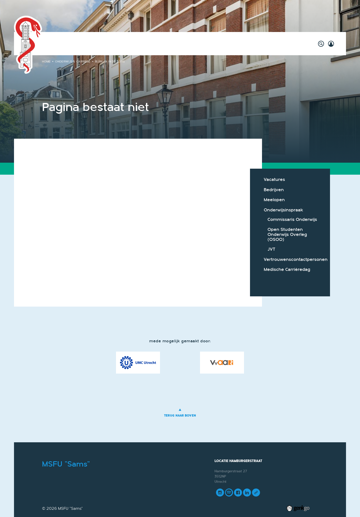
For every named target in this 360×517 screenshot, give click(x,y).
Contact (265, 43)
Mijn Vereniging (217, 43)
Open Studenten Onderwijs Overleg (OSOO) (287, 234)
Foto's (245, 43)
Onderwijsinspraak (283, 210)
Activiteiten (68, 43)
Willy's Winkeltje (102, 43)
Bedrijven (274, 189)
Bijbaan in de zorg (110, 61)
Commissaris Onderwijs (292, 219)
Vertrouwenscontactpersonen (293, 259)
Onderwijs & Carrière (145, 43)
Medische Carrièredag (287, 269)
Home (48, 43)
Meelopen (274, 199)
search (321, 44)
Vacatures (274, 179)
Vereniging (183, 43)
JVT (271, 249)
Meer (285, 43)
